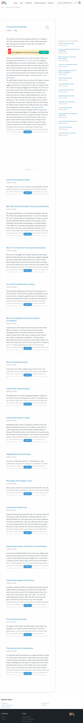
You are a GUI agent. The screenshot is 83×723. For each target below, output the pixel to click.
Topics (22, 3)
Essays (16, 3)
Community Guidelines (28, 707)
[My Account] (80, 2)
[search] (75, 2)
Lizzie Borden (4, 691)
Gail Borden (44, 693)
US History (50, 3)
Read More (27, 181)
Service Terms (26, 714)
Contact (3, 707)
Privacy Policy (26, 711)
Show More (28, 120)
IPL (2, 7)
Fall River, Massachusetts (6, 693)
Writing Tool (29, 3)
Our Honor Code (26, 709)
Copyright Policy (26, 705)
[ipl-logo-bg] (4, 2)
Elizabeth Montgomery (6, 695)
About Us (3, 705)
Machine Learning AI (40, 3)
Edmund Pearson (45, 691)
